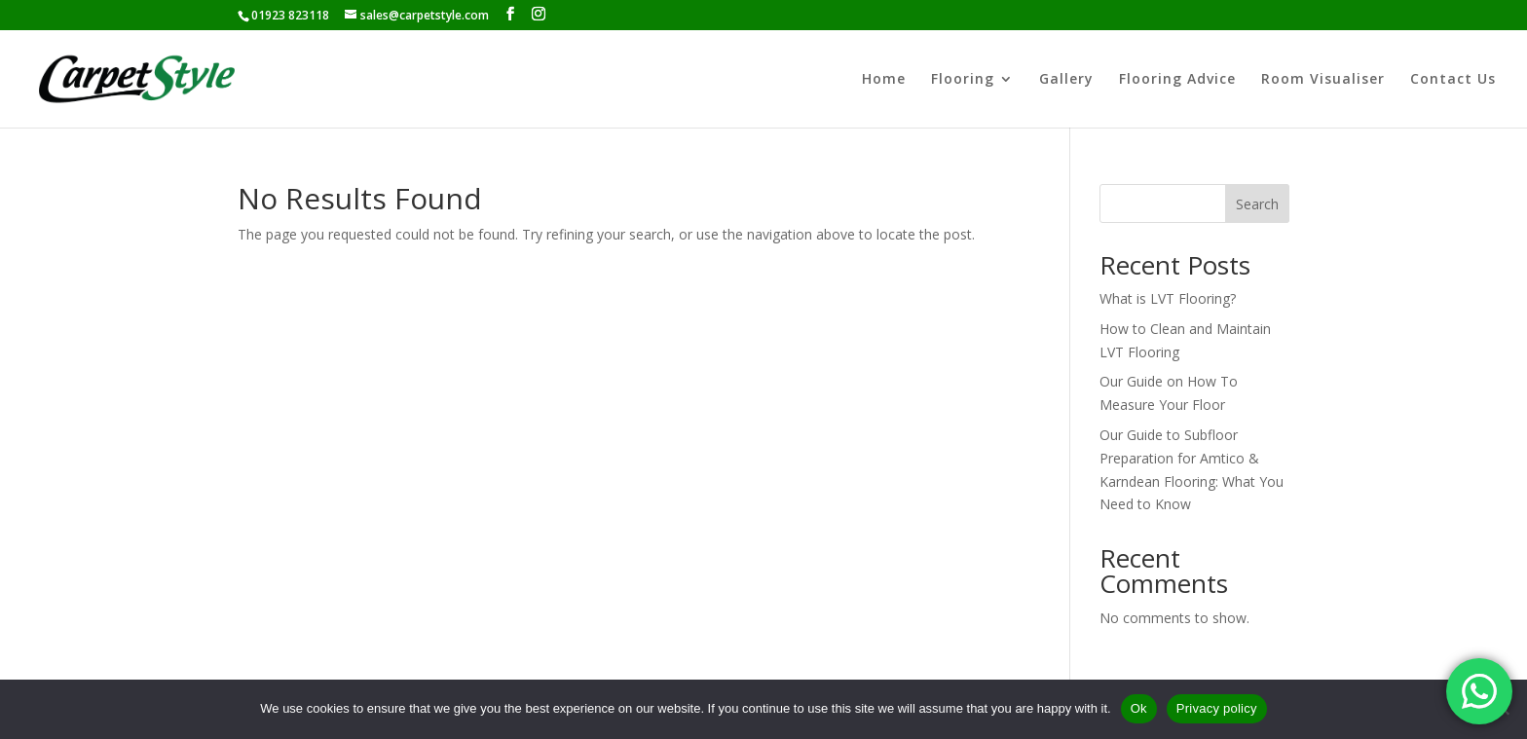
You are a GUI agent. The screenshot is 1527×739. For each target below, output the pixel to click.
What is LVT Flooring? (1167, 298)
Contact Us (1453, 80)
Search (1257, 204)
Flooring (962, 80)
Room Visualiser (1323, 80)
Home (884, 80)
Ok (1139, 708)
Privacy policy (1216, 708)
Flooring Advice (1177, 80)
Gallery (1066, 80)
